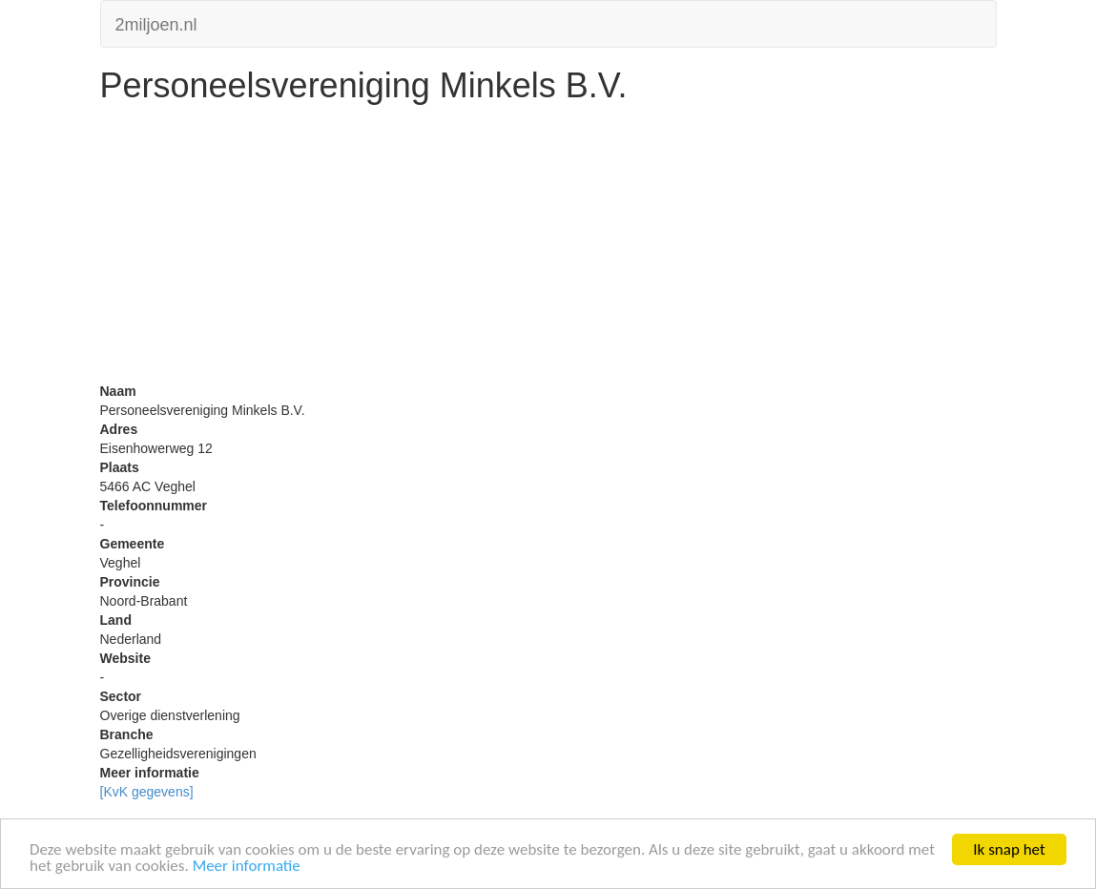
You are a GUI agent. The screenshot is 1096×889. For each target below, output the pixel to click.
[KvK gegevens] (147, 791)
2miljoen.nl (156, 22)
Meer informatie (246, 867)
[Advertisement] (548, 248)
